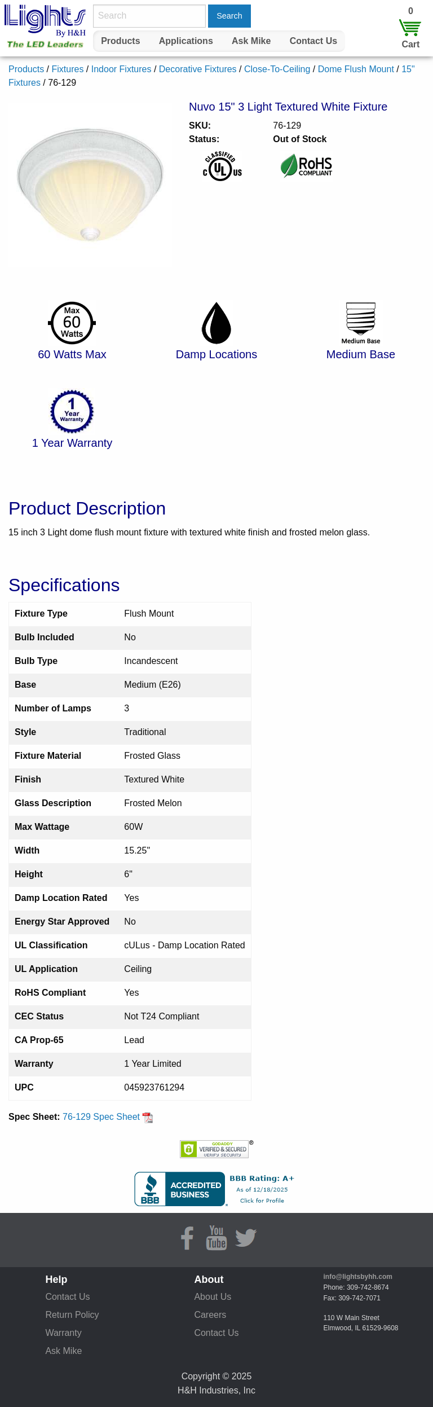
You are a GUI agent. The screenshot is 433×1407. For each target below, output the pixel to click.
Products (120, 41)
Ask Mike (251, 41)
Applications (186, 41)
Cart (410, 44)
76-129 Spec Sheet (108, 1117)
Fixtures (67, 69)
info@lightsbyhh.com (358, 1277)
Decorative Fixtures (198, 69)
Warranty (63, 1333)
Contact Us (313, 41)
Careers (210, 1315)
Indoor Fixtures (121, 69)
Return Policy (72, 1315)
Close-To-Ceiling (277, 69)
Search (229, 15)
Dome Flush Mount (356, 69)
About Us (212, 1297)
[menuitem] (120, 41)
